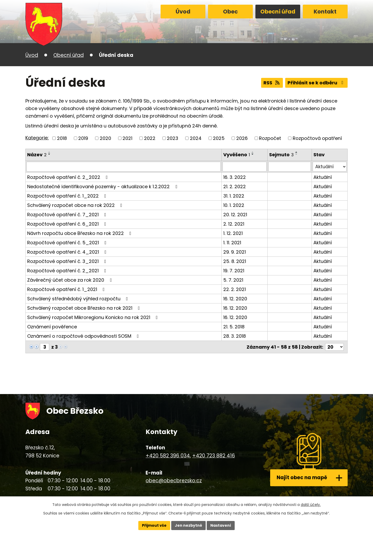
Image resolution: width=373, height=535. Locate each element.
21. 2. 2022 (234, 186)
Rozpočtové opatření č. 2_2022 (68, 177)
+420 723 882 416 (213, 455)
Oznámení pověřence (52, 326)
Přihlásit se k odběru (317, 82)
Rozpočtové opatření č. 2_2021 (67, 270)
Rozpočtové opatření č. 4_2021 (68, 252)
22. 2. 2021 (234, 289)
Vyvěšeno (236, 154)
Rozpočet (270, 138)
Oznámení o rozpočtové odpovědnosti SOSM (84, 336)
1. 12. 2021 (233, 233)
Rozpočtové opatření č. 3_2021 (67, 261)
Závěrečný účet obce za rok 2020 (70, 280)
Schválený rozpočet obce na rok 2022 (75, 205)
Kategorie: (37, 137)
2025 (219, 138)
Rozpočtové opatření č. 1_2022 (67, 196)
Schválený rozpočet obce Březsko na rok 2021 (84, 308)
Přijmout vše (154, 525)
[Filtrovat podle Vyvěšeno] (245, 167)
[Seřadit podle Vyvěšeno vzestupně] (253, 152)
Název (37, 154)
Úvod (183, 11)
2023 (172, 138)
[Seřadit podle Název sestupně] (49, 154)
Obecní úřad (277, 11)
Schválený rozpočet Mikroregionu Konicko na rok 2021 (93, 317)
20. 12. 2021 (235, 214)
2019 (83, 138)
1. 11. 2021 (232, 242)
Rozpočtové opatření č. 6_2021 (67, 224)
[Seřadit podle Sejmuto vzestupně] (296, 152)
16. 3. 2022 (234, 177)
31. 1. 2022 (233, 196)
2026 (242, 138)
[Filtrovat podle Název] (123, 167)
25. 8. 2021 (234, 261)
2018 (62, 138)
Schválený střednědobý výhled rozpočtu (78, 298)
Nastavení (220, 525)
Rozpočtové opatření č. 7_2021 (67, 214)
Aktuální (322, 177)
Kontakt (325, 11)
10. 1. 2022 (233, 205)
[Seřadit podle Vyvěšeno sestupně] (253, 154)
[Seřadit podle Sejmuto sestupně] (296, 154)
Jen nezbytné (188, 525)
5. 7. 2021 (233, 280)
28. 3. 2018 (234, 336)
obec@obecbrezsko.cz (174, 480)
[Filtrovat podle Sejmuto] (289, 167)
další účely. (311, 504)
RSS (272, 82)
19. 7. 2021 (233, 270)
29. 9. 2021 (234, 252)
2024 (196, 138)
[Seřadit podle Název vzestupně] (49, 152)
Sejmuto (281, 154)
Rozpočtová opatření (317, 138)
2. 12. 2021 (233, 224)
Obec (230, 11)
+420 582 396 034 (168, 455)
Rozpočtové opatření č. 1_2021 (67, 289)
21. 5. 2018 (234, 326)
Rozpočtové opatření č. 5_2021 (68, 242)
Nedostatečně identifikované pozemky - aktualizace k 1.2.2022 (103, 186)
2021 (127, 138)
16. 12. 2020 (235, 298)
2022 (149, 138)
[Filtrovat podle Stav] (330, 167)
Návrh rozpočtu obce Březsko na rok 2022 (80, 233)
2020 (105, 138)
